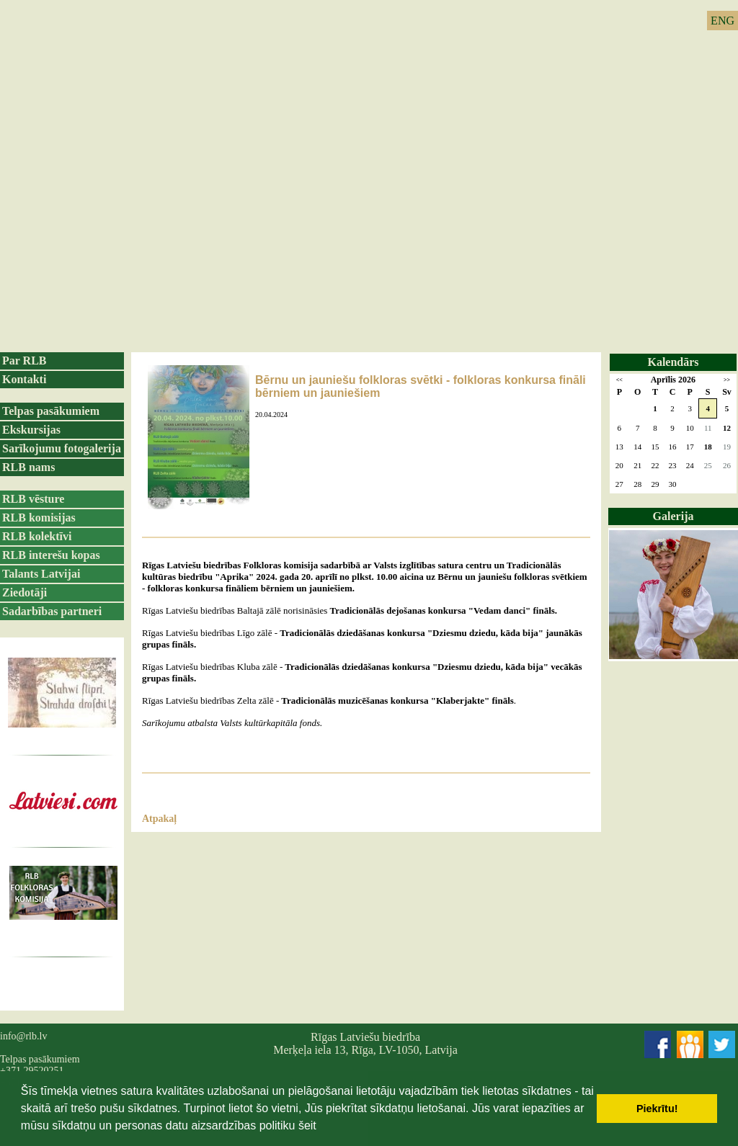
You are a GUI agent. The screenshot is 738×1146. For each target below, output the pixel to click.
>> (727, 380)
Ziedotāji (24, 592)
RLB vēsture (33, 499)
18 (708, 446)
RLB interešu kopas (51, 555)
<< (619, 380)
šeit (307, 1125)
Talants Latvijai (41, 574)
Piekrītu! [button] (657, 1108)
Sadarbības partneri (52, 611)
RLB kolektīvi (36, 536)
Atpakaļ (159, 818)
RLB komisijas (39, 517)
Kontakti (24, 379)
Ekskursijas (31, 430)
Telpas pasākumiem (50, 411)
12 (727, 428)
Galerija (673, 516)
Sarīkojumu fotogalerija (61, 448)
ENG (722, 20)
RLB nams (28, 467)
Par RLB (24, 360)
